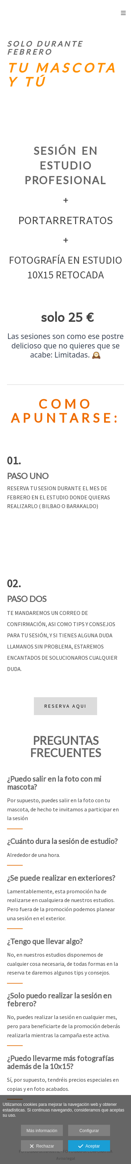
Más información (42, 1130)
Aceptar (89, 1146)
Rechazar (42, 1146)
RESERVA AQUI (65, 706)
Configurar (89, 1130)
